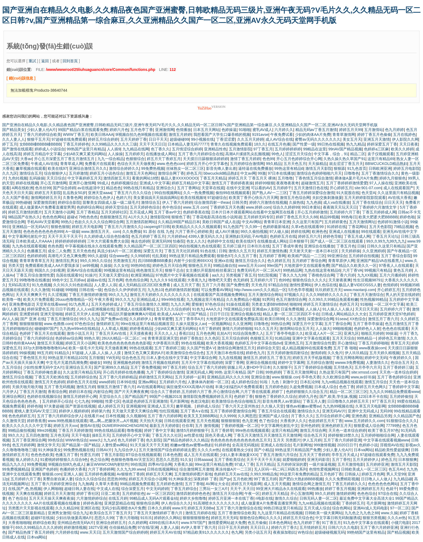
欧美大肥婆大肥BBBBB (378, 217)
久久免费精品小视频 (243, 299)
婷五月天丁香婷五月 (164, 159)
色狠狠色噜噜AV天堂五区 (132, 459)
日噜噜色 (351, 173)
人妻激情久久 (377, 362)
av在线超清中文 (90, 188)
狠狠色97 (224, 256)
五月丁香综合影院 (396, 256)
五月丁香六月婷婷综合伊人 (59, 416)
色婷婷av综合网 (68, 338)
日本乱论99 (309, 382)
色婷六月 (123, 197)
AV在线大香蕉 (400, 197)
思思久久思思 (167, 459)
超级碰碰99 (179, 139)
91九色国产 (233, 227)
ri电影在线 (264, 498)
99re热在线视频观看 (252, 430)
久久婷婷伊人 (140, 319)
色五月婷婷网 (23, 445)
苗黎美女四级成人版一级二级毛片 (111, 202)
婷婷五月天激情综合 (320, 304)
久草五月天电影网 (370, 406)
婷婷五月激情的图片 (25, 212)
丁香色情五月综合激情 (314, 178)
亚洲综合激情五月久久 (88, 168)
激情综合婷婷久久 (124, 168)
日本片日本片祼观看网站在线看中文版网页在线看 (253, 212)
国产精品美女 (13, 129)
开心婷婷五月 (341, 188)
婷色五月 (194, 173)
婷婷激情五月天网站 (156, 377)
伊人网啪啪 (52, 488)
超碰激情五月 (312, 183)
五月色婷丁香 (331, 474)
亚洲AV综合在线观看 (84, 270)
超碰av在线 (96, 280)
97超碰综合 (217, 197)
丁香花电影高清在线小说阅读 (216, 217)
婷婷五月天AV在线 (165, 532)
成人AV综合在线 (279, 139)
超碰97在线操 (42, 518)
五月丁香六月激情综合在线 (238, 508)
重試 (32, 61)
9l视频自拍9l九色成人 (66, 464)
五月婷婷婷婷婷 (288, 149)
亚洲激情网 (164, 129)
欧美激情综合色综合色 (185, 353)
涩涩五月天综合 (298, 154)
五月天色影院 (380, 227)
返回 (45, 61)
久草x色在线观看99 (308, 227)
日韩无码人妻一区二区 (318, 498)
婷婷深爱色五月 (40, 309)
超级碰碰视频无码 (330, 532)
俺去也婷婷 (140, 241)
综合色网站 (341, 508)
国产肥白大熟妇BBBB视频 (301, 479)
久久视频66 (136, 416)
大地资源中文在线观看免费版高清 (234, 319)
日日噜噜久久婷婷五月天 (348, 401)
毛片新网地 (179, 401)
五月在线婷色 (404, 134)
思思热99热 (117, 479)
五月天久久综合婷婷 (173, 309)
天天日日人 (259, 527)
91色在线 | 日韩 (213, 251)
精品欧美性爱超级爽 (392, 450)
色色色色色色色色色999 (43, 231)
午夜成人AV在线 (44, 163)
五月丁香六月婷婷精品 (118, 377)
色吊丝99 (43, 188)
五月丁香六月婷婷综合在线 (200, 154)
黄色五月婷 (402, 270)
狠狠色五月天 (199, 265)
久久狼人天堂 (272, 406)
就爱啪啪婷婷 (293, 459)
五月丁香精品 (87, 212)
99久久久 (16, 435)
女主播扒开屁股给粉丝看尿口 (210, 270)
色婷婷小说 (368, 445)
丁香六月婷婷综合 (38, 338)
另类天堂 (15, 265)
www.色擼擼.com (58, 324)
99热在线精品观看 (109, 430)
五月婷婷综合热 (83, 377)
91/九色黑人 (79, 304)
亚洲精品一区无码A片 (30, 227)
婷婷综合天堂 (268, 348)
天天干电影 (80, 435)
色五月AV (396, 469)
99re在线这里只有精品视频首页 (147, 324)
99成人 (103, 183)
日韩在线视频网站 (162, 469)
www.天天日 (90, 532)
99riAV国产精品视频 (345, 149)
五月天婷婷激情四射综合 (287, 353)
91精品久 (62, 353)
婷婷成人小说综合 (50, 149)
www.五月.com (195, 207)
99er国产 (274, 265)
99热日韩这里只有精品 (283, 508)
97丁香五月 (263, 149)
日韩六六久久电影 (343, 527)
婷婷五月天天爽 (159, 474)
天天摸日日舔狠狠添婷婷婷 (205, 159)
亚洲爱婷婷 (28, 314)
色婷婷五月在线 (283, 236)
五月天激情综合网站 (265, 294)
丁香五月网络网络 (347, 357)
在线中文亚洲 (237, 188)
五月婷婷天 (134, 154)
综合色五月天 (314, 435)
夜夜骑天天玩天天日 (340, 207)
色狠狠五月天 (261, 338)
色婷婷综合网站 (90, 207)
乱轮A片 (224, 333)
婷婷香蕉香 (36, 421)
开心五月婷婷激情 (312, 212)
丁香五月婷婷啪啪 (373, 343)
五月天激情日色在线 (311, 188)
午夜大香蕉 (103, 299)
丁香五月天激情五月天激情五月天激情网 (267, 435)
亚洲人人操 (72, 474)
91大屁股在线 (348, 193)
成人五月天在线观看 (201, 455)
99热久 (67, 222)
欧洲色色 (319, 231)
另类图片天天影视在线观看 (30, 508)
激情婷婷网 (345, 493)
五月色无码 (59, 435)
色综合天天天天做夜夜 (136, 163)
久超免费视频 (300, 387)
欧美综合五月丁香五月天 (110, 513)
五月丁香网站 (188, 188)
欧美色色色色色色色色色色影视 (124, 343)
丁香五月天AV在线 (111, 333)
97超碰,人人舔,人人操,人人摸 (97, 353)
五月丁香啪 (194, 484)
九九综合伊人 (125, 450)
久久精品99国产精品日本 (179, 222)
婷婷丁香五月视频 (340, 488)
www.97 (178, 508)
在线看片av (93, 416)
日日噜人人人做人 (376, 479)
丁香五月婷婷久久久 (349, 484)
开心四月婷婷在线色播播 (123, 372)
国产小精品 (263, 450)
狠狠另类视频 (374, 518)
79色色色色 (88, 217)
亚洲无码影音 (318, 459)
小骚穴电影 (400, 522)
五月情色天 (342, 367)
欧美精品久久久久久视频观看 (196, 227)
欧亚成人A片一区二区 (323, 333)
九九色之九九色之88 (361, 513)
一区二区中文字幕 (389, 304)
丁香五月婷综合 (183, 488)
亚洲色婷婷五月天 (336, 425)
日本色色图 (172, 455)
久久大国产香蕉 (15, 197)
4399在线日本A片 (164, 522)
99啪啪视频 (342, 328)
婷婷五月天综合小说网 (147, 479)
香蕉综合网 (57, 391)
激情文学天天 (48, 445)
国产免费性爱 (237, 285)
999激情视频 (324, 445)
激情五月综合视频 (17, 377)
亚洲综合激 (260, 377)
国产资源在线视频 (80, 406)
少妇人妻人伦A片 (41, 129)
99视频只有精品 (377, 270)
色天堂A (368, 193)
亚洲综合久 (165, 188)
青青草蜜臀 (163, 319)
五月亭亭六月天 (367, 367)
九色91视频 (18, 178)
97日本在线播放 (281, 173)
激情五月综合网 (313, 430)
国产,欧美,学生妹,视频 (338, 396)
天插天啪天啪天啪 (27, 387)
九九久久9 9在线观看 (167, 280)
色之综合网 (99, 459)
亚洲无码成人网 (199, 372)
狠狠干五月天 (38, 139)
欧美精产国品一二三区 (306, 256)
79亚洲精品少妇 (236, 309)
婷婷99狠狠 (264, 183)
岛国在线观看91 (69, 275)
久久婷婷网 (137, 522)
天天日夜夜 (408, 144)
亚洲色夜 (359, 416)
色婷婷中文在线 (220, 241)
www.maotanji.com (359, 290)
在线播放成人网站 (161, 154)
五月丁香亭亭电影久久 (284, 333)
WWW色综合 (76, 440)
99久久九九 (118, 294)
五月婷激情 (78, 173)
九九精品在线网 (135, 149)
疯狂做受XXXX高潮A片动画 (189, 387)
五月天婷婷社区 (114, 212)
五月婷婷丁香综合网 (309, 260)
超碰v (71, 217)
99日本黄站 (311, 207)
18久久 (260, 144)
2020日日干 (347, 445)
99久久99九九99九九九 (385, 241)
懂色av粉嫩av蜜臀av (303, 406)
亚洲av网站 (147, 382)
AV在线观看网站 (151, 387)
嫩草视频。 (185, 406)
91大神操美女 (50, 450)
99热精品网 (292, 270)
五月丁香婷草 (222, 430)
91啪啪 (245, 129)
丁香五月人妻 (314, 401)
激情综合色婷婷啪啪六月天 (319, 173)
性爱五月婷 (89, 455)
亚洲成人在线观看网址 (135, 309)
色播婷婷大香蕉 (73, 469)
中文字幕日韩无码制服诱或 (338, 518)
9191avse (260, 134)
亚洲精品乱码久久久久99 (228, 377)
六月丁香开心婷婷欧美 (194, 231)
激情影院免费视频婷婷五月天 (207, 396)
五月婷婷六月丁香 (345, 212)
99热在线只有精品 (138, 188)
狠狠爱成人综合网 (369, 425)
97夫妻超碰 (53, 406)
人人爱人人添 (105, 285)
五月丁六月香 (213, 285)
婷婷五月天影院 (48, 193)
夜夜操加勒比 (284, 532)
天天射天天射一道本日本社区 (314, 251)
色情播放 (183, 129)
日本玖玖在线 (258, 246)
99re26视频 (46, 430)
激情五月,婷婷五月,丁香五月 (267, 357)
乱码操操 (37, 178)
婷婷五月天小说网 (80, 343)
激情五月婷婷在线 (200, 513)
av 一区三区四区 (160, 493)
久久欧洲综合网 (335, 377)
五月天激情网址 (362, 222)
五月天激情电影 (350, 464)
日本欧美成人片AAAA (34, 241)
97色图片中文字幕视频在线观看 (182, 275)
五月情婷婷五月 (312, 527)
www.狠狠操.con (285, 377)
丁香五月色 (345, 246)
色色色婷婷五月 (21, 416)
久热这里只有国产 (334, 372)
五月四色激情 (37, 435)
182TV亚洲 (97, 527)
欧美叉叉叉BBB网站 (201, 416)
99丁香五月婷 (174, 367)
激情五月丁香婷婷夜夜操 (232, 183)
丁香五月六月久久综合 (133, 193)
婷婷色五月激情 (391, 338)
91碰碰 (57, 290)
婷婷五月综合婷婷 (103, 139)
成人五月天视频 (277, 484)
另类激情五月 (124, 260)
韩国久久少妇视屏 (50, 270)
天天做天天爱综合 (113, 275)
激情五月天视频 (50, 343)
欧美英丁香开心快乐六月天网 (253, 197)
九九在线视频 (230, 357)
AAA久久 (213, 309)
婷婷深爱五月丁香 (382, 144)
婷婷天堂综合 (116, 207)
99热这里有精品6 (288, 168)
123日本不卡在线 (373, 396)
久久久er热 (396, 518)
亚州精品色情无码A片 (75, 522)
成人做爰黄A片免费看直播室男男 (47, 207)
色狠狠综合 (135, 159)
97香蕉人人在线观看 (396, 265)
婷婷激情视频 (75, 527)
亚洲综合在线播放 (319, 246)
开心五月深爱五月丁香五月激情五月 (64, 159)
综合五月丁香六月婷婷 (207, 367)
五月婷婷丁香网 (272, 256)
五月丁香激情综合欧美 (236, 513)
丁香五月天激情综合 (367, 294)
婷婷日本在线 (80, 391)
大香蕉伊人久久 (293, 421)
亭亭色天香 (310, 377)
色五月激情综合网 (291, 299)
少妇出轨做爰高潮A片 (74, 518)
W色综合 (305, 532)
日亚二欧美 (110, 493)
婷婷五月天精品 (275, 493)
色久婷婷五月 (278, 260)
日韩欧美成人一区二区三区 (363, 469)
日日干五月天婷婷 (233, 527)
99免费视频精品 (15, 469)
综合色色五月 (133, 357)
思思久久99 (104, 518)
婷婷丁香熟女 (191, 338)
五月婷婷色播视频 (99, 474)
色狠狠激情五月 (113, 217)
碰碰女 (95, 362)
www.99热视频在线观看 (67, 421)
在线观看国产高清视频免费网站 (219, 294)
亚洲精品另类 (380, 416)
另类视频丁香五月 (241, 275)
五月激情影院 (240, 149)
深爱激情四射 (44, 202)
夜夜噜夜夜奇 (287, 183)
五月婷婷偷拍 (401, 396)
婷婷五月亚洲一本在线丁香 (231, 498)
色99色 (285, 280)
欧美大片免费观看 (38, 299)
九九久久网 (179, 304)
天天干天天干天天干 (65, 236)
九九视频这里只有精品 (205, 299)
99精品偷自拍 (224, 265)
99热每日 (349, 217)
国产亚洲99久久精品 (111, 367)
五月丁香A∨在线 (194, 411)
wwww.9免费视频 (349, 362)
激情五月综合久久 (250, 260)
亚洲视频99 (135, 406)
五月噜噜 (285, 178)
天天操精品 (317, 163)
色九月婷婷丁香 (131, 440)
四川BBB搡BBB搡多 (155, 260)
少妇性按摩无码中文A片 (43, 367)
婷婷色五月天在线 (82, 382)
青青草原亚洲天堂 (163, 338)
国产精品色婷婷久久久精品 (186, 440)
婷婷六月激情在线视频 (268, 202)
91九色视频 (41, 285)
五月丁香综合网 (337, 324)
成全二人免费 (59, 251)
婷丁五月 (9, 144)
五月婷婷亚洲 (377, 464)
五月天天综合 (343, 338)
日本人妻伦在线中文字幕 (167, 357)
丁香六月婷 (345, 275)
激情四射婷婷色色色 (193, 493)
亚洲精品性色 (215, 149)
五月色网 (115, 280)
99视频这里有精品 (119, 270)
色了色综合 (268, 421)
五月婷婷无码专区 (258, 217)
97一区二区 (400, 508)
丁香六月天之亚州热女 (240, 406)
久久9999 (228, 416)
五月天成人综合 (317, 508)
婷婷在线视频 (27, 183)
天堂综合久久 (111, 396)
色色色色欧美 (42, 455)
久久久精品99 (67, 508)
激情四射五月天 (116, 178)
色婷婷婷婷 (36, 256)
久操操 (105, 265)
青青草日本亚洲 (277, 222)
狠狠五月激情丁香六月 (116, 387)
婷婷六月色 (119, 129)
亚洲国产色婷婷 (44, 469)
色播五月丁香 (66, 455)
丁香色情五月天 (32, 357)
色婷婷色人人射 (367, 328)
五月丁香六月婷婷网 (165, 416)
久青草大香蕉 (106, 484)
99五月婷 (45, 353)
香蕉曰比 (186, 333)
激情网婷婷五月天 (46, 197)
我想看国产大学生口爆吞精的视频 (221, 134)
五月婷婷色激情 (169, 484)
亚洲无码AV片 (334, 411)
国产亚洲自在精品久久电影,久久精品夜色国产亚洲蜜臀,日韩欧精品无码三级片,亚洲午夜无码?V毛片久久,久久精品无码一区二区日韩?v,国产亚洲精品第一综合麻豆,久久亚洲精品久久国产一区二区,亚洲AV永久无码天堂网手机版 (190, 125)
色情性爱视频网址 (324, 469)
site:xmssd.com (364, 372)
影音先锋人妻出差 (221, 168)
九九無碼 (85, 484)
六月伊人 (9, 391)
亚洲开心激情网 (82, 183)
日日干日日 (219, 314)
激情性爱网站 (300, 285)
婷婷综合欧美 (44, 522)
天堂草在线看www (51, 304)
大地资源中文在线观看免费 (306, 265)
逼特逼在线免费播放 (255, 168)
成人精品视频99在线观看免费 (306, 348)
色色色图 (55, 246)
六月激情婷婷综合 (91, 498)
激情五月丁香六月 (383, 319)
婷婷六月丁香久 (284, 527)
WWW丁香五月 (76, 134)
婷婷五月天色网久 (371, 387)
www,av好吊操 (363, 377)
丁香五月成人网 (357, 236)
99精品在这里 (314, 149)
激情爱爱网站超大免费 (227, 522)
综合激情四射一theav (212, 202)
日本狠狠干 (298, 241)
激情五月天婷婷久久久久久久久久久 (160, 294)
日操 (361, 246)
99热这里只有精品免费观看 (192, 256)
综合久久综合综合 (90, 479)
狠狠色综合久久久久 (309, 280)
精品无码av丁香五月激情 (316, 129)
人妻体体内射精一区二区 (208, 382)
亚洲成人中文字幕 (154, 183)
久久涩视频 (57, 294)
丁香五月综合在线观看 (276, 411)
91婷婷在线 (336, 227)
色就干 (391, 488)
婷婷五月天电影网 (87, 227)
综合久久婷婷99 (286, 207)
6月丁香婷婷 (209, 328)
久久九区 (9, 173)
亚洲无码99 (161, 241)
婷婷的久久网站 (167, 518)
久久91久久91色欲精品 (72, 285)
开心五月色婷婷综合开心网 (299, 159)
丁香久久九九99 (292, 275)
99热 (107, 362)
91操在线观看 (238, 304)
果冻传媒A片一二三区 (233, 469)
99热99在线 (140, 265)
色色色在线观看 (395, 328)
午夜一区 (252, 493)
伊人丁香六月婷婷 (177, 202)
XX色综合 (358, 319)
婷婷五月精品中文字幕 (42, 154)
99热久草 (92, 338)
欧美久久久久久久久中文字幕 (26, 425)
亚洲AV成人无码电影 (370, 508)
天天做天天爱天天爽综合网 (134, 411)
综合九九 (80, 513)
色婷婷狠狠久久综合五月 (307, 391)
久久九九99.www (131, 469)
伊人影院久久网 (405, 139)
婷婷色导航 (332, 236)
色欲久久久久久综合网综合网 (99, 222)
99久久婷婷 (324, 493)
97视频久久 (294, 294)
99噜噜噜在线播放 (34, 280)
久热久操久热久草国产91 (344, 159)
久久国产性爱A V (201, 348)
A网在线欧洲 (22, 188)
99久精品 (274, 163)
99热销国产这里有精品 (366, 532)
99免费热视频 (152, 168)
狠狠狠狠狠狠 (30, 324)
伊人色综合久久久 (176, 503)
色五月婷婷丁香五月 (148, 236)
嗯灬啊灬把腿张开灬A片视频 (113, 421)
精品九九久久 (13, 464)
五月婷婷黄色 (335, 222)
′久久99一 (252, 227)
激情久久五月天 (241, 251)
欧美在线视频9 (192, 197)
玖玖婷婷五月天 (328, 290)
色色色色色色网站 (383, 484)
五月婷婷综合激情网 (247, 163)
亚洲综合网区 (13, 396)
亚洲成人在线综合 (276, 445)
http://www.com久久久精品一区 (260, 290)
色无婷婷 (240, 280)
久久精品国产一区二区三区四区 (150, 246)
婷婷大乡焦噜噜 (193, 498)
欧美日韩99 (274, 319)
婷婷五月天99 (350, 129)
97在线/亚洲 (148, 527)
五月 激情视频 (207, 425)
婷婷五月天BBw (200, 508)
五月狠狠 (96, 357)
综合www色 (118, 256)
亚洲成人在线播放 (344, 231)
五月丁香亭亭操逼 (368, 324)
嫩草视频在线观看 (31, 168)
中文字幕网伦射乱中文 (27, 236)
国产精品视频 (398, 532)
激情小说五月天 (80, 333)
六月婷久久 (283, 129)
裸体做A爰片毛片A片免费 (356, 178)
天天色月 (258, 285)
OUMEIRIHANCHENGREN (125, 425)
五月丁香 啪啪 (345, 348)
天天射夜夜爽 (339, 280)
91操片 (91, 275)
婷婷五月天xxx (65, 425)
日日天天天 (393, 202)
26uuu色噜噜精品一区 (73, 299)
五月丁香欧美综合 (229, 459)
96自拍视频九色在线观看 (200, 246)
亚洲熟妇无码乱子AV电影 (246, 236)
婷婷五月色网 (372, 474)
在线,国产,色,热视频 (25, 488)
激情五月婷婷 (180, 134)
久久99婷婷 (140, 256)
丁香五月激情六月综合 (278, 455)
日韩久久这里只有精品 (386, 246)
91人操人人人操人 (337, 309)
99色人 (277, 154)
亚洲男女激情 (59, 513)
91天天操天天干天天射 (149, 445)
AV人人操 (10, 319)
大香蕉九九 (196, 280)
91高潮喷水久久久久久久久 (216, 503)
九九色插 (313, 202)
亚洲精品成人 (148, 299)
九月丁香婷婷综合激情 (165, 372)
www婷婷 (107, 382)
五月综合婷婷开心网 (333, 416)
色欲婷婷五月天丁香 (325, 421)
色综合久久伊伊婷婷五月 (124, 290)
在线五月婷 (117, 498)
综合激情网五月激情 (196, 469)
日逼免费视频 (292, 309)
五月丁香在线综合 (367, 202)
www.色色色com (170, 163)
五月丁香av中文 (167, 212)
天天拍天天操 (150, 421)
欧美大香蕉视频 (219, 343)
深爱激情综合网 (320, 319)
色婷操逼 (229, 129)
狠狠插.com (52, 474)
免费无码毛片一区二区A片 (259, 270)
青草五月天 (400, 343)
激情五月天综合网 (227, 493)
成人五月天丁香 (186, 285)
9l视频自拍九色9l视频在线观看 (141, 134)
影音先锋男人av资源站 (281, 401)
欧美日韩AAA (102, 134)
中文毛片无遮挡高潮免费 (66, 362)
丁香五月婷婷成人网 (379, 212)
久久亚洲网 (242, 324)
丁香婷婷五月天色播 (227, 207)
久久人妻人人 (13, 139)
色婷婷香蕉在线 (196, 212)
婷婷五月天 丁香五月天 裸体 (252, 178)
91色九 (198, 309)
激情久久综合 (286, 498)
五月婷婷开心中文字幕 (130, 435)
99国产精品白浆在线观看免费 (82, 129)
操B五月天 (101, 435)
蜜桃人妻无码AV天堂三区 (35, 411)
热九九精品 (355, 144)
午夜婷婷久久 (401, 357)
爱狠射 (197, 304)
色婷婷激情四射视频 (182, 290)
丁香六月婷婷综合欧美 (42, 134)
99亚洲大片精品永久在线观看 (280, 488)
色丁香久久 (160, 149)
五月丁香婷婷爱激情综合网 (232, 411)
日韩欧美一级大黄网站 (324, 513)
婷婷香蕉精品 (140, 328)
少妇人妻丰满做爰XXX (238, 455)
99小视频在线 (202, 139)
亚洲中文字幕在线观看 (311, 338)
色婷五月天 (348, 304)
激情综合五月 (30, 173)
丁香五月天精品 (213, 178)
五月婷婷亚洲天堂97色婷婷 (392, 314)
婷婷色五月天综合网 (169, 265)
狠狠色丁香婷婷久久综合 (275, 396)
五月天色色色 (84, 251)
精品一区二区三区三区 (348, 391)
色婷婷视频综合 (124, 183)
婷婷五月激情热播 (272, 251)
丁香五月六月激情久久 (123, 227)
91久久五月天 (266, 328)
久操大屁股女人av (191, 324)
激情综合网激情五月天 (236, 348)
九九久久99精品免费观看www (394, 391)
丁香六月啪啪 (127, 518)
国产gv (225, 479)
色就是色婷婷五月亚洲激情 (145, 401)
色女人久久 (195, 241)
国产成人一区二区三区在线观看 (337, 241)
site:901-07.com (367, 188)
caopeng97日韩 (157, 227)
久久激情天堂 (13, 421)
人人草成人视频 (114, 328)
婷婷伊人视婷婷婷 (74, 411)
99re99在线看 (173, 299)
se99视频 (90, 265)
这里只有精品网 (284, 430)
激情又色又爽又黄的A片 (144, 353)
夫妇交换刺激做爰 (327, 197)
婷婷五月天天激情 (59, 493)
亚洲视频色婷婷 (126, 362)
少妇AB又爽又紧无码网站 (84, 154)
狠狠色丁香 (180, 217)
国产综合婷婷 (64, 188)
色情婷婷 (390, 285)
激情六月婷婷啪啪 (237, 328)
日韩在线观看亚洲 (179, 421)
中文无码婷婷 (157, 488)
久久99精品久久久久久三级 (114, 144)
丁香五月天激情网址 (300, 372)
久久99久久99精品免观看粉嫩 (333, 299)
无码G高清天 (19, 285)
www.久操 (389, 513)
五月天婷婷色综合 (145, 207)
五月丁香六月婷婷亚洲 (342, 440)
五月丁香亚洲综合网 (29, 440)
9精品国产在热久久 (24, 217)
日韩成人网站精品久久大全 (344, 314)
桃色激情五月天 (149, 270)
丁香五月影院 (112, 455)
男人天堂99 (396, 474)
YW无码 (113, 357)
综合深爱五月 (132, 488)
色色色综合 (366, 493)
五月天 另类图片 (287, 440)
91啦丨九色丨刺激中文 (279, 382)
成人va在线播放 (336, 202)
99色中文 (60, 280)
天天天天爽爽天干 (31, 294)
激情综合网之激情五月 (311, 484)
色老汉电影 (199, 401)
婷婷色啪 (407, 217)
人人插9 (113, 149)
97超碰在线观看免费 (377, 455)
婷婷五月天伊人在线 (82, 314)
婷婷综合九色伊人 (99, 197)
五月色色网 (205, 333)
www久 (95, 440)
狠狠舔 (339, 168)
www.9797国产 (193, 522)
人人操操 (115, 154)
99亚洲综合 (337, 256)
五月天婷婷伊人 (366, 459)
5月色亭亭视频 (300, 290)
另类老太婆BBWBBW (269, 304)
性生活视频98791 (368, 280)
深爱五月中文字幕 (307, 324)
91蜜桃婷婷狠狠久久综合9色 (64, 459)
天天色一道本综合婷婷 (398, 372)
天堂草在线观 (213, 188)
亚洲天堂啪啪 (51, 314)
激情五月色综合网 (295, 197)
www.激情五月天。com (100, 231)
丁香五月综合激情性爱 (35, 275)
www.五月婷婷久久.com (364, 421)
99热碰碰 (23, 202)
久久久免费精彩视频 (342, 479)
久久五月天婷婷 (250, 139)
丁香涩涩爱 (225, 139)
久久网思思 (247, 416)
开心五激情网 (301, 493)
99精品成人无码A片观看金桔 (153, 498)
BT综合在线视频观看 (143, 455)
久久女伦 (121, 265)
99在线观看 (371, 231)
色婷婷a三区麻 (376, 149)
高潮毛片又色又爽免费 (67, 256)
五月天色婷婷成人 (106, 304)
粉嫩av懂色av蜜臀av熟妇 (191, 445)
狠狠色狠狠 (60, 227)
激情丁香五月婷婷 (245, 159)
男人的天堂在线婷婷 (402, 294)
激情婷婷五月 (107, 324)
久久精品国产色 (406, 416)
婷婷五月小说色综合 (107, 173)
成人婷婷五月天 (111, 406)
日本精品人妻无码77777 (188, 144)
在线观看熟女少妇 (237, 450)
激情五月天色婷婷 (50, 382)
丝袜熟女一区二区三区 (185, 168)
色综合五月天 (402, 362)
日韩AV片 (104, 450)
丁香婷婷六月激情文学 (378, 207)
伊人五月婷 (311, 440)
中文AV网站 (252, 222)
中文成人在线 (108, 488)
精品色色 (113, 188)
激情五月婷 (85, 387)
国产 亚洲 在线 (32, 319)
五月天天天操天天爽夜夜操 (51, 498)
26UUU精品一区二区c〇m (124, 338)
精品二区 (357, 154)
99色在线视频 (192, 343)
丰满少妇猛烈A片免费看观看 (239, 387)
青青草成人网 (71, 163)
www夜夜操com (372, 348)
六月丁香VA (352, 270)
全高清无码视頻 (245, 445)
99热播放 (315, 488)
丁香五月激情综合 (62, 319)
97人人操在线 (381, 183)
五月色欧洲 (242, 479)
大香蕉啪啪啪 (19, 522)
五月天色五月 (295, 163)
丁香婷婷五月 (353, 503)
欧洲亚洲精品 (142, 275)
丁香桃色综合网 (321, 275)
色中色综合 (171, 207)
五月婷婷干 (282, 188)
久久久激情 (40, 290)
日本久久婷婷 (159, 508)
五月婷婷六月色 (172, 382)
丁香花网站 (357, 227)
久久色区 (212, 338)
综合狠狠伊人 (55, 173)
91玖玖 (146, 518)
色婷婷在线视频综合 (44, 396)
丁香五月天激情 (32, 391)
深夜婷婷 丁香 (205, 479)
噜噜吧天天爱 (219, 280)
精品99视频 (329, 217)
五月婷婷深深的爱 (292, 464)
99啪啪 (71, 290)
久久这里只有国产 (307, 222)
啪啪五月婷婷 (372, 333)
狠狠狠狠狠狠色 (196, 518)
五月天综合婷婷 (234, 338)
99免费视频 (36, 464)
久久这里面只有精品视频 (398, 193)
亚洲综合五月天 (78, 367)
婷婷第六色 (100, 411)
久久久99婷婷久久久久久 (327, 294)
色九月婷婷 (394, 129)
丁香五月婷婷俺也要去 (42, 372)
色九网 (237, 532)
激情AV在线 (90, 425)
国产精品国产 (136, 396)
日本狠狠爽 (407, 459)
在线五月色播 (279, 144)
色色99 (268, 159)
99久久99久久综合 (95, 260)
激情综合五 (150, 202)
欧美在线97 (57, 168)
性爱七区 (112, 401)
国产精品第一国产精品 (80, 445)
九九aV (109, 440)
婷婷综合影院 (69, 202)
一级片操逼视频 (322, 464)
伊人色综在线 (325, 285)
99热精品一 (366, 338)
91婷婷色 (222, 445)
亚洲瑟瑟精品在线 (119, 503)
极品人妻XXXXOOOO (179, 178)
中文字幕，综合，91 (331, 154)
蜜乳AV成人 (262, 129)
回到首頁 (70, 61)
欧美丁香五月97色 (383, 430)
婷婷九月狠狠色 (392, 178)
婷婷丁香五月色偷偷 (374, 134)
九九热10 (155, 290)
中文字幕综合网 (203, 357)
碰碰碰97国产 (46, 328)
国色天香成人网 (218, 435)
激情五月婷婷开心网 (80, 396)
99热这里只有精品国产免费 (298, 450)
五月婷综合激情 (319, 362)
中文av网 (248, 173)
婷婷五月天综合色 (298, 518)
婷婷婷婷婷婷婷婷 (70, 241)
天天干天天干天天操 (263, 459)
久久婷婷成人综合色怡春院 (106, 236)
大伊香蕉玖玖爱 (165, 343)
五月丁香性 (341, 459)
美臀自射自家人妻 (58, 479)
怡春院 (178, 241)
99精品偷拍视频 (21, 430)
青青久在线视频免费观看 (231, 144)
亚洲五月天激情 (376, 139)
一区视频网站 (219, 324)
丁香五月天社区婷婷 (181, 251)
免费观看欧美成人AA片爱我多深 (52, 265)
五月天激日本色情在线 (225, 353)
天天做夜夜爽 (115, 348)
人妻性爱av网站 (114, 445)
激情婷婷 (318, 353)
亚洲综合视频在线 (245, 314)
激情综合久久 (308, 411)
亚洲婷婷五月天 (370, 488)
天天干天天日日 (152, 144)
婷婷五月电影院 (406, 168)
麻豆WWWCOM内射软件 (107, 464)
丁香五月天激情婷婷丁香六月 (158, 513)
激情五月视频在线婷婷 (160, 362)
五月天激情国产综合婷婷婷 (125, 532)
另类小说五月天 (258, 532)
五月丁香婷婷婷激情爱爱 (346, 183)
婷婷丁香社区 (87, 493)
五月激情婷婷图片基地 (193, 474)
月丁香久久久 (302, 416)
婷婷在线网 (300, 231)
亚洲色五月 (293, 343)
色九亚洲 (249, 421)
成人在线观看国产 (398, 188)
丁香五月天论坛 (385, 236)
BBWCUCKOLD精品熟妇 (386, 163)
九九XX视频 (367, 275)
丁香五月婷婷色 (76, 144)
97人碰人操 (279, 231)
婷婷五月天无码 (224, 518)
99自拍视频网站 (167, 193)
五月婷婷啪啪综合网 (378, 435)
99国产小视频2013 (165, 396)
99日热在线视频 (330, 144)
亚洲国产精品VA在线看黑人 (379, 260)
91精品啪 (282, 338)
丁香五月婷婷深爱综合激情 (311, 193)
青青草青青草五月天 (36, 260)
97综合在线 (387, 493)
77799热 (393, 425)
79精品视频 (403, 227)
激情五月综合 (375, 382)
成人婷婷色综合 (244, 382)
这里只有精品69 (380, 159)
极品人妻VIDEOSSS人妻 (360, 285)
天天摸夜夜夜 (140, 333)
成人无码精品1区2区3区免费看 (144, 285)
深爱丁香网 (234, 362)
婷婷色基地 (92, 503)
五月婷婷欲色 (133, 493)
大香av (26, 159)
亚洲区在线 (89, 508)
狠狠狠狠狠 (230, 421)
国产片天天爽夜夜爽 (131, 391)
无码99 (386, 411)
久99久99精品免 (263, 474)
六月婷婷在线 (66, 532)
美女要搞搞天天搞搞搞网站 (156, 197)
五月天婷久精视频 (384, 353)
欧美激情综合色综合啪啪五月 (236, 401)
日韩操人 (352, 474)
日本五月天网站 (206, 129)
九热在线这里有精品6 (322, 270)
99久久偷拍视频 (254, 231)
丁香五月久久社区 (167, 435)
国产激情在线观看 (17, 149)
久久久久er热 (208, 450)
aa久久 (218, 275)
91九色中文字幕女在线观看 (366, 522)
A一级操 (72, 231)
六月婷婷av (176, 236)
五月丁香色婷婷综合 (394, 377)
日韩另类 (239, 202)
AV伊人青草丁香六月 (198, 527)
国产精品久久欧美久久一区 (354, 265)
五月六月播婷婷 (392, 275)
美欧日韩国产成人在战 (221, 222)
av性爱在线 (193, 435)
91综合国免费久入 (248, 333)
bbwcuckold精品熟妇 (220, 173)
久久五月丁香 (245, 256)
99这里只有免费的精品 (298, 474)
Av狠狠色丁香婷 (130, 474)
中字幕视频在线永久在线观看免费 (93, 246)
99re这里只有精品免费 (214, 464)
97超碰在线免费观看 (69, 139)
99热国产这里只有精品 (86, 149)
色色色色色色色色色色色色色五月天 (240, 440)
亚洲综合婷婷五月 (111, 522)
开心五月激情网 (53, 183)
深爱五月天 (152, 251)
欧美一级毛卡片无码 (86, 348)
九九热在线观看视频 (29, 246)
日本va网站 (363, 450)
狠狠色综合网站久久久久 (260, 518)
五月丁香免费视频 (145, 367)
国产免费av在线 (114, 319)
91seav (341, 319)
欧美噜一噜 (11, 299)
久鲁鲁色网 (72, 197)
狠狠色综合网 (147, 503)
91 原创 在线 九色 (158, 231)
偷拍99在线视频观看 (233, 193)
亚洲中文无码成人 (363, 411)
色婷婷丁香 (243, 396)
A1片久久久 (138, 217)
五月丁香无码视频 (59, 387)
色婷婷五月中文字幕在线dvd (258, 343)
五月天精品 (265, 464)
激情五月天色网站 (141, 173)
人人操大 (322, 328)
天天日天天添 (366, 309)
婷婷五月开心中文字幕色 (207, 163)
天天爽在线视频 (29, 493)
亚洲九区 (351, 333)
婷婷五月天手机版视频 (311, 357)
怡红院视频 (267, 275)
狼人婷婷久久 (27, 459)
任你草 (187, 425)
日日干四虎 (64, 309)
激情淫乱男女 (66, 260)
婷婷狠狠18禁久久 (343, 435)
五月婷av (77, 280)
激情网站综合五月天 (296, 328)
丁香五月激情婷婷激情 (88, 294)
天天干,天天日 (242, 488)
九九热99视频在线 (338, 406)
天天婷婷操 (350, 251)
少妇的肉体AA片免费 (312, 134)
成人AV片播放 (227, 231)
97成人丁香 (244, 464)
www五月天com (251, 265)
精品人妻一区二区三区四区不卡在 (291, 314)
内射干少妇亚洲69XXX (193, 260)
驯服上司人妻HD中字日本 (249, 367)
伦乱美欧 (159, 256)
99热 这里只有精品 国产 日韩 (238, 372)
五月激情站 (373, 129)
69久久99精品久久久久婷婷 (39, 527)
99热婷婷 (273, 372)
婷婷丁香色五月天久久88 (297, 217)
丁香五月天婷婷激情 (75, 430)
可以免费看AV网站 (216, 290)
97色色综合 (214, 304)
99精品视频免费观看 (137, 484)
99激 (262, 173)
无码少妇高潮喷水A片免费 (123, 508)
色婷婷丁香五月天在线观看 (42, 333)
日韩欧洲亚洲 (380, 168)
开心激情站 (346, 343)
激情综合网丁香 (171, 173)
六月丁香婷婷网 (101, 469)
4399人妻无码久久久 (205, 236)
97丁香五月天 (383, 401)
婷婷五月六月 (309, 236)
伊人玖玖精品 (356, 353)
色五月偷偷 (257, 522)
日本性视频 (114, 416)
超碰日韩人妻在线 (79, 488)
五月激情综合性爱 (320, 343)
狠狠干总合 (174, 270)
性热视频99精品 (373, 299)
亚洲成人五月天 (160, 406)
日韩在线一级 (90, 290)
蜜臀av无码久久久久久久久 (317, 139)
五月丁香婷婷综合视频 (313, 367)
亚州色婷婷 (310, 425)
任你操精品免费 (122, 527)
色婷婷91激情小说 (392, 222)
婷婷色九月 (255, 353)
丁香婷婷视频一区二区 (240, 425)
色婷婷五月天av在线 (231, 474)
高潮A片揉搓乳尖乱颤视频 (247, 154)
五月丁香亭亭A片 (189, 319)
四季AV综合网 (160, 464)
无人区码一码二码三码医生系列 (280, 469)
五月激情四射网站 (141, 222)
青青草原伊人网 (341, 260)
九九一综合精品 (110, 159)
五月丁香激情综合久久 (380, 173)
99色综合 (55, 440)
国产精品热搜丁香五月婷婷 (30, 532)
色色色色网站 (53, 217)
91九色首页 (357, 168)
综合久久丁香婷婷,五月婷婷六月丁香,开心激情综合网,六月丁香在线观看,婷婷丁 (217, 391)
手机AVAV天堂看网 (43, 222)
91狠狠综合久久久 (401, 421)
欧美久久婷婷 (402, 149)
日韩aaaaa (203, 459)
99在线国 (138, 464)
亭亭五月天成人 (345, 455)
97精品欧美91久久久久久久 (206, 532)
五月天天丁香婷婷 (314, 455)
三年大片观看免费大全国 (108, 241)
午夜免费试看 (281, 134)
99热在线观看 (140, 348)
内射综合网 (102, 391)
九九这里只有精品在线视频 (280, 513)
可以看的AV (261, 188)
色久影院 (153, 440)
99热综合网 (280, 324)
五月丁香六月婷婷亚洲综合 (53, 484)
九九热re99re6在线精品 (79, 328)
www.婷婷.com (258, 207)
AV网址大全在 (217, 484)
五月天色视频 (207, 421)
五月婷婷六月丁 (263, 280)
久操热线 (296, 202)
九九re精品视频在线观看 (341, 382)
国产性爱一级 (303, 144)
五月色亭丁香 (141, 129)
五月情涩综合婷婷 (187, 149)
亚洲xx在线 (223, 260)
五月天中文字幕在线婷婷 (202, 362)
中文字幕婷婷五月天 (84, 178)
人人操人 (312, 309)
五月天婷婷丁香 (133, 139)
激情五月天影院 (318, 168)
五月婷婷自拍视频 (364, 256)
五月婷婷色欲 (276, 387)
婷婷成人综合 (208, 406)
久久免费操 (131, 231)
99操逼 (391, 333)
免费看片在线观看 (100, 163)
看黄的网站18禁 (145, 178)
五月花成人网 (140, 212)
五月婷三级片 (234, 246)
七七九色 (81, 401)
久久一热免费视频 (198, 193)
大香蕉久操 (183, 464)
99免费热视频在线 (78, 450)
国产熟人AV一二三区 (269, 193)
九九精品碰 (402, 479)
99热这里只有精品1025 (67, 357)
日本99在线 (126, 382)
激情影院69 (159, 217)
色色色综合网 (136, 280)
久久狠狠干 (282, 367)
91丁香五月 (331, 522)
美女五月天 (352, 139)
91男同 (268, 299)
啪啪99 (295, 304)
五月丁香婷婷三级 (169, 348)
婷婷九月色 (307, 396)
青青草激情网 (343, 134)
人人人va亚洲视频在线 (95, 309)
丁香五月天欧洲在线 (52, 377)
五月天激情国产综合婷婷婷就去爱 (167, 450)
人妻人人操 (169, 527)
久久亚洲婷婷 (373, 251)
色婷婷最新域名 (276, 227)
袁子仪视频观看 (380, 154)
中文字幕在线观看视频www (386, 440)
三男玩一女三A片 (213, 488)
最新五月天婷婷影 (164, 425)
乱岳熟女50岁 (74, 193)
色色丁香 (346, 387)
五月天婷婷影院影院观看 (365, 197)
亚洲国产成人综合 (273, 416)
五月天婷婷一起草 (190, 377)
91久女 (186, 459)
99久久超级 (97, 256)
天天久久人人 (165, 333)
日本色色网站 (280, 522)
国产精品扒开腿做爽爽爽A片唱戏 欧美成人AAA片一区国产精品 (154, 314)
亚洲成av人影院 (265, 309)
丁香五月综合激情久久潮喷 (146, 304)
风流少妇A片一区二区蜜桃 (119, 251)
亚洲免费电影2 (21, 304)
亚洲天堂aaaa (99, 193)
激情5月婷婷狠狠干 (192, 430)
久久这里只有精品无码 (82, 372)
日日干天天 (158, 139)
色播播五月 (36, 251)
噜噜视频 (134, 430)
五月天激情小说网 (59, 212)
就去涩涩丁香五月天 (346, 163)
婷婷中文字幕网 (291, 362)
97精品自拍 (278, 285)
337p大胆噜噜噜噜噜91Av (45, 348)
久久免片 (335, 353)
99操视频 (27, 353)
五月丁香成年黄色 (287, 246)
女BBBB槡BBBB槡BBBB (40, 144)
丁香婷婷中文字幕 (403, 387)
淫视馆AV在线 (392, 445)
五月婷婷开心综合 (57, 401)
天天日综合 (55, 178)
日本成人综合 (325, 387)
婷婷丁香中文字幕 (159, 430)
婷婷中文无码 (375, 357)
